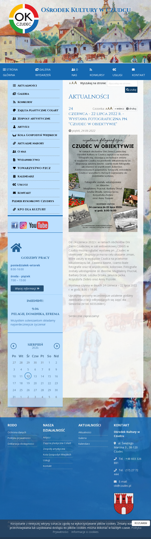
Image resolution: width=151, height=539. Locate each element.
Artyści (20, 127)
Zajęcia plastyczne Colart (35, 110)
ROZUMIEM (141, 523)
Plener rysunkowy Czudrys (33, 201)
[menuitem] (16, 71)
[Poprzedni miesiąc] (14, 387)
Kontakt (138, 72)
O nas (75, 72)
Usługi (117, 72)
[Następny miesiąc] (57, 387)
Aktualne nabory (28, 143)
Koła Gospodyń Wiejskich (34, 135)
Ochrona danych (17, 517)
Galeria (20, 94)
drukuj (131, 108)
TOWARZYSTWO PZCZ (31, 168)
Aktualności (24, 86)
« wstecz (119, 108)
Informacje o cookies (85, 532)
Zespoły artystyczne (31, 119)
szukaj (131, 89)
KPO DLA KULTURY (29, 209)
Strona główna (10, 72)
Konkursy (97, 72)
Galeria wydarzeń (43, 72)
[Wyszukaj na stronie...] (122, 83)
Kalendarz (23, 176)
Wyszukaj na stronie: (93, 83)
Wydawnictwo (26, 160)
